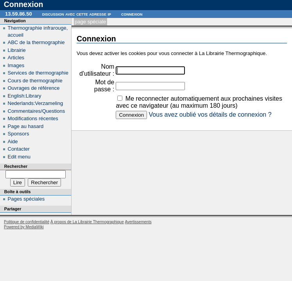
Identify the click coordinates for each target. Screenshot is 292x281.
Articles (16, 57)
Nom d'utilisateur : (96, 70)
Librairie (17, 50)
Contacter (19, 149)
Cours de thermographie (35, 81)
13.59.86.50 (18, 14)
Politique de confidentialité (26, 222)
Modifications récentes (33, 118)
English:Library (24, 96)
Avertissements (138, 222)
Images (16, 65)
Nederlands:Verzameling (35, 103)
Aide (13, 141)
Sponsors (18, 134)
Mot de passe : (104, 85)
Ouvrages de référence (34, 88)
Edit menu (19, 157)
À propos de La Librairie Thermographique (87, 222)
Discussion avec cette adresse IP (76, 14)
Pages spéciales (26, 199)
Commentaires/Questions (36, 111)
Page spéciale (90, 22)
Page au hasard (26, 126)
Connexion (132, 14)
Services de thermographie (38, 73)
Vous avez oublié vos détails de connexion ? (210, 114)
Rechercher (15, 166)
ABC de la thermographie (36, 42)
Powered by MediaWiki (24, 227)
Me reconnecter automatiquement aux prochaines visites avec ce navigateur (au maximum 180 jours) (199, 102)
